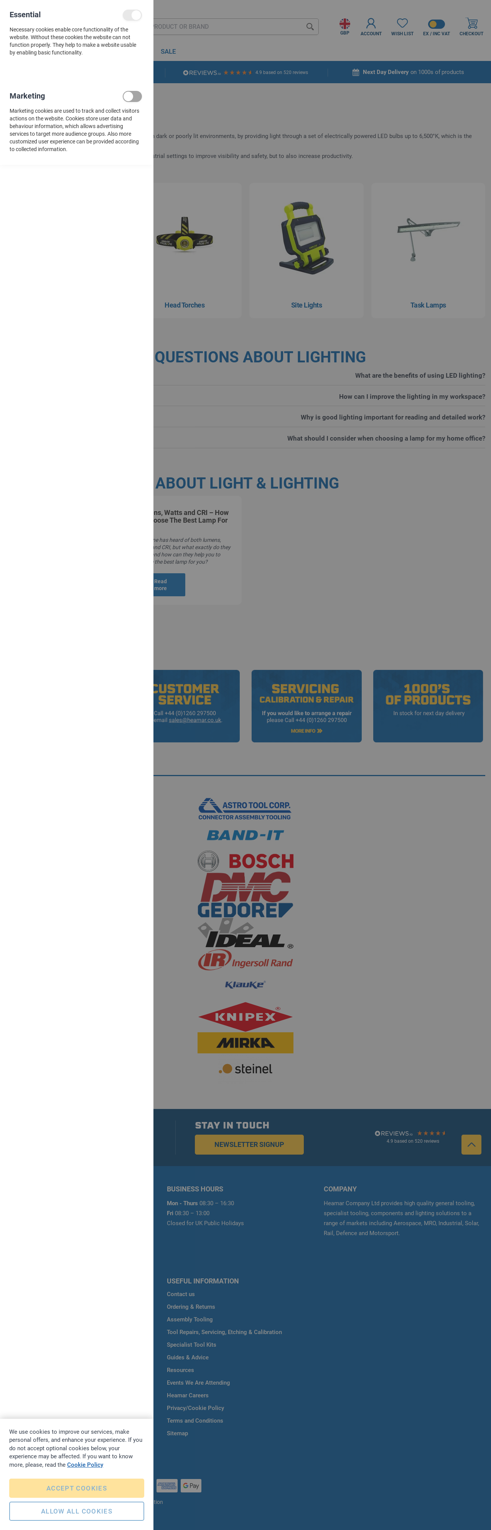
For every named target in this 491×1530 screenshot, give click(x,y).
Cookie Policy (85, 1464)
